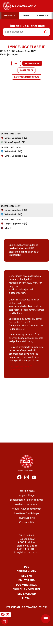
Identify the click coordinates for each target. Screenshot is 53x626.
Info (16, 64)
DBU (26, 567)
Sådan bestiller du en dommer (26, 500)
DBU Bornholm (26, 571)
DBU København (26, 585)
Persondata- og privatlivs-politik (26, 607)
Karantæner (26, 70)
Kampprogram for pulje (26, 77)
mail (24, 252)
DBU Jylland (26, 580)
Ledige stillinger (26, 495)
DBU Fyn (26, 576)
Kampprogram (32, 64)
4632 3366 (15, 255)
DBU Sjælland (26, 594)
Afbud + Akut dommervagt (26, 509)
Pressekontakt (26, 491)
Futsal (26, 598)
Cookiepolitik (26, 522)
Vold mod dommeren (26, 504)
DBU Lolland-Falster (27, 589)
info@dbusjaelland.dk (26, 552)
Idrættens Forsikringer (26, 513)
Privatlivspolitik (26, 518)
